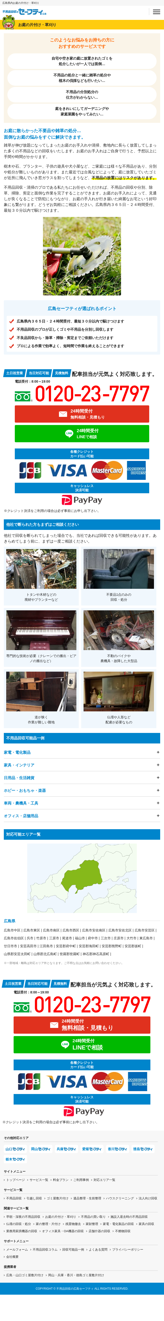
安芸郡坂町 (133, 946)
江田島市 (46, 946)
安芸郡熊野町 (112, 946)
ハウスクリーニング (120, 1198)
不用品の (93, 1217)
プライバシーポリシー (127, 1249)
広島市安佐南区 (94, 930)
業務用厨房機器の (21, 1231)
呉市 (30, 938)
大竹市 (132, 938)
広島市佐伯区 (14, 938)
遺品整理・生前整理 (87, 1198)
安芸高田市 (28, 946)
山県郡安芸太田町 (17, 954)
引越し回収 (34, 1198)
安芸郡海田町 (89, 946)
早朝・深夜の (23, 1217)
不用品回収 (14, 1198)
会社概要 (12, 1257)
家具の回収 (146, 1224)
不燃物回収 (123, 1231)
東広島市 (146, 938)
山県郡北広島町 (45, 954)
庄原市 (119, 938)
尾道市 (67, 938)
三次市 (106, 938)
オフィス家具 (63, 1231)
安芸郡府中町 (66, 946)
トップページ (15, 1180)
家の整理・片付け (48, 1224)
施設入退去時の (129, 1217)
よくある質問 (98, 1249)
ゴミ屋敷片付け (58, 1198)
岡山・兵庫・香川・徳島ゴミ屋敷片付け (76, 1275)
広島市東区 (31, 930)
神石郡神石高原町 (96, 954)
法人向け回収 (148, 1198)
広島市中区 (12, 930)
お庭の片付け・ (60, 1217)
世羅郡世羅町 (70, 954)
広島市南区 (51, 930)
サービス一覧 (39, 1180)
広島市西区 (71, 930)
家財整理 (92, 1224)
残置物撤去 (73, 1224)
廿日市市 (10, 946)
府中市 (93, 938)
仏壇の (18, 1224)
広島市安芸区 (145, 930)
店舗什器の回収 (99, 1231)
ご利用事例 (81, 1180)
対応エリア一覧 (104, 1180)
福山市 (80, 938)
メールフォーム (17, 1249)
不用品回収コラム (45, 1249)
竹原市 (41, 938)
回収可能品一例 (73, 1249)
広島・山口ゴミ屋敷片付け (24, 1275)
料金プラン (61, 1180)
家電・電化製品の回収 (118, 1224)
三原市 (54, 938)
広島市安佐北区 (120, 930)
